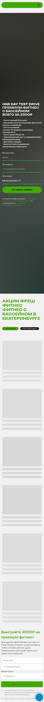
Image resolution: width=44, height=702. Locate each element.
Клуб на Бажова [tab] (10, 328)
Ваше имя (8, 153)
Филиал (7, 176)
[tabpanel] (22, 480)
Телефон (7, 164)
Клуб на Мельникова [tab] (29, 328)
